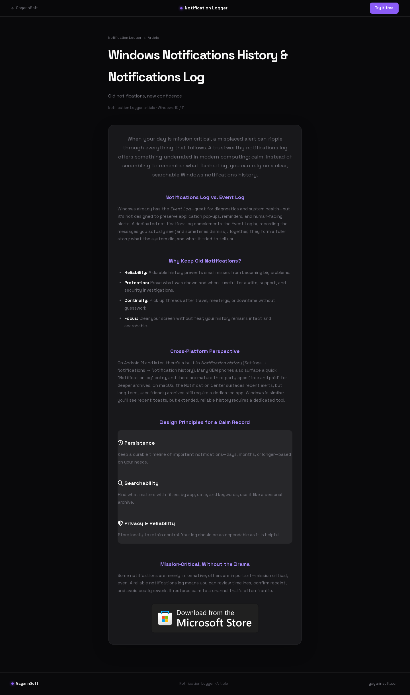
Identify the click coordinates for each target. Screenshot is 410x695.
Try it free (384, 7)
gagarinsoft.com (384, 683)
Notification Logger (203, 8)
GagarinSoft (24, 7)
